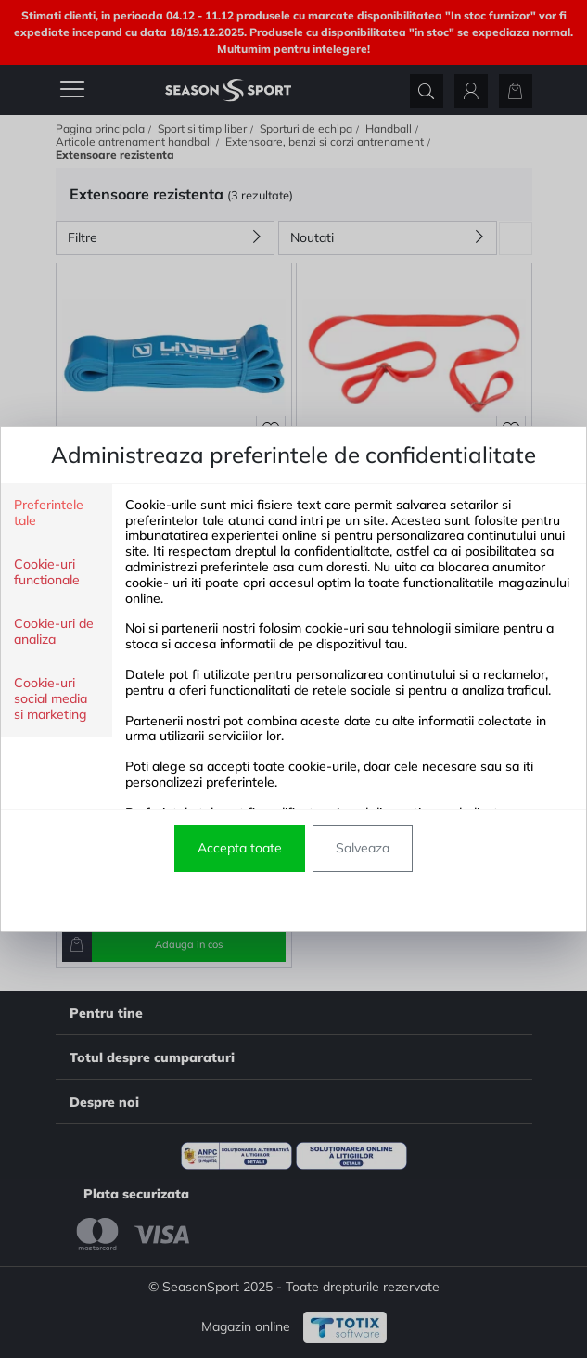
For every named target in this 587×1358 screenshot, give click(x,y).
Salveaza (362, 847)
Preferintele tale (48, 513)
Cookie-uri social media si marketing (50, 699)
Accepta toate (240, 847)
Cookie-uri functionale (47, 572)
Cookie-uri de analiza (54, 631)
